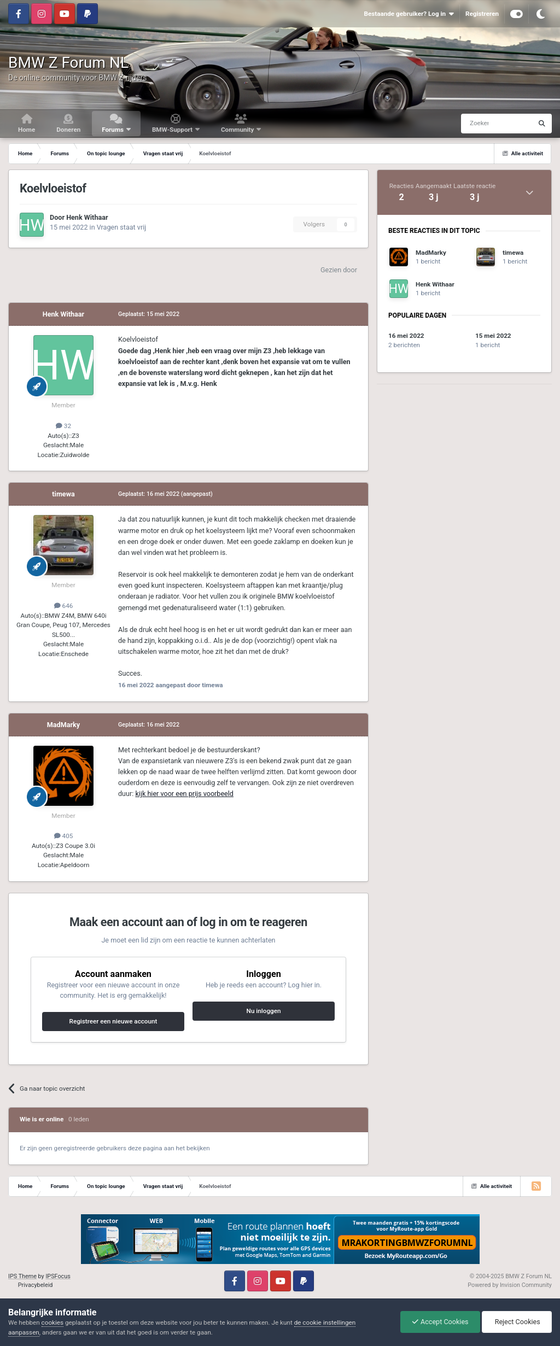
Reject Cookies (516, 1322)
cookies (52, 1322)
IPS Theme (22, 1276)
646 (63, 606)
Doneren (68, 129)
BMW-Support (173, 129)
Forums (113, 129)
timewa (63, 494)
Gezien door (338, 270)
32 (63, 426)
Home (26, 129)
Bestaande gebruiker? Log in (408, 14)
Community (238, 129)
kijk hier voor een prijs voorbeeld (184, 793)
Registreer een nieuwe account (113, 1021)
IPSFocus (57, 1276)
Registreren (482, 13)
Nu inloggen (264, 1011)
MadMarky (63, 725)
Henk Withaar (87, 217)
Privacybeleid (35, 1285)
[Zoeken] (476, 123)
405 (63, 836)
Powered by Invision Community (510, 1285)
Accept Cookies (440, 1322)
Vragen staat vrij (122, 227)
